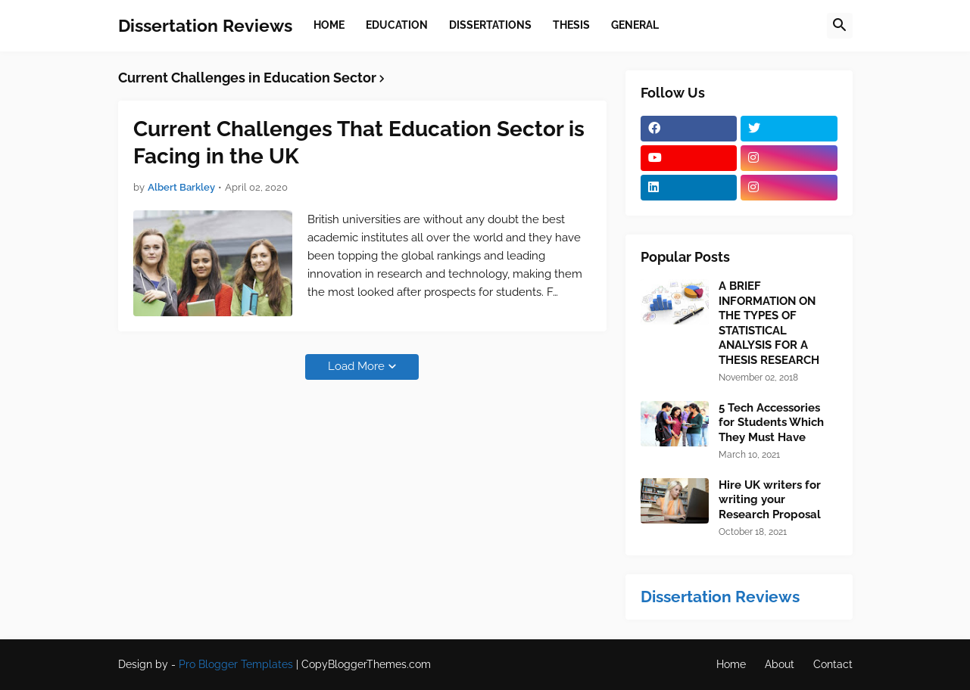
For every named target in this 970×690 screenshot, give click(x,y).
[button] (840, 26)
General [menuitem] (635, 25)
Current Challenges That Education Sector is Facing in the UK (359, 143)
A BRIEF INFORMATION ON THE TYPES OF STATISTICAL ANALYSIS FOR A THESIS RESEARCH (769, 323)
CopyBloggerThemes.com (366, 664)
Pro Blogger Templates (236, 664)
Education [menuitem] (397, 25)
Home (731, 664)
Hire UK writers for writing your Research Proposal (770, 499)
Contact (833, 664)
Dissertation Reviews (205, 25)
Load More (356, 366)
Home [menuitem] (329, 25)
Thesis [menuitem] (571, 25)
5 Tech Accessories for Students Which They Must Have (771, 422)
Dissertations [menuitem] (490, 25)
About (779, 664)
